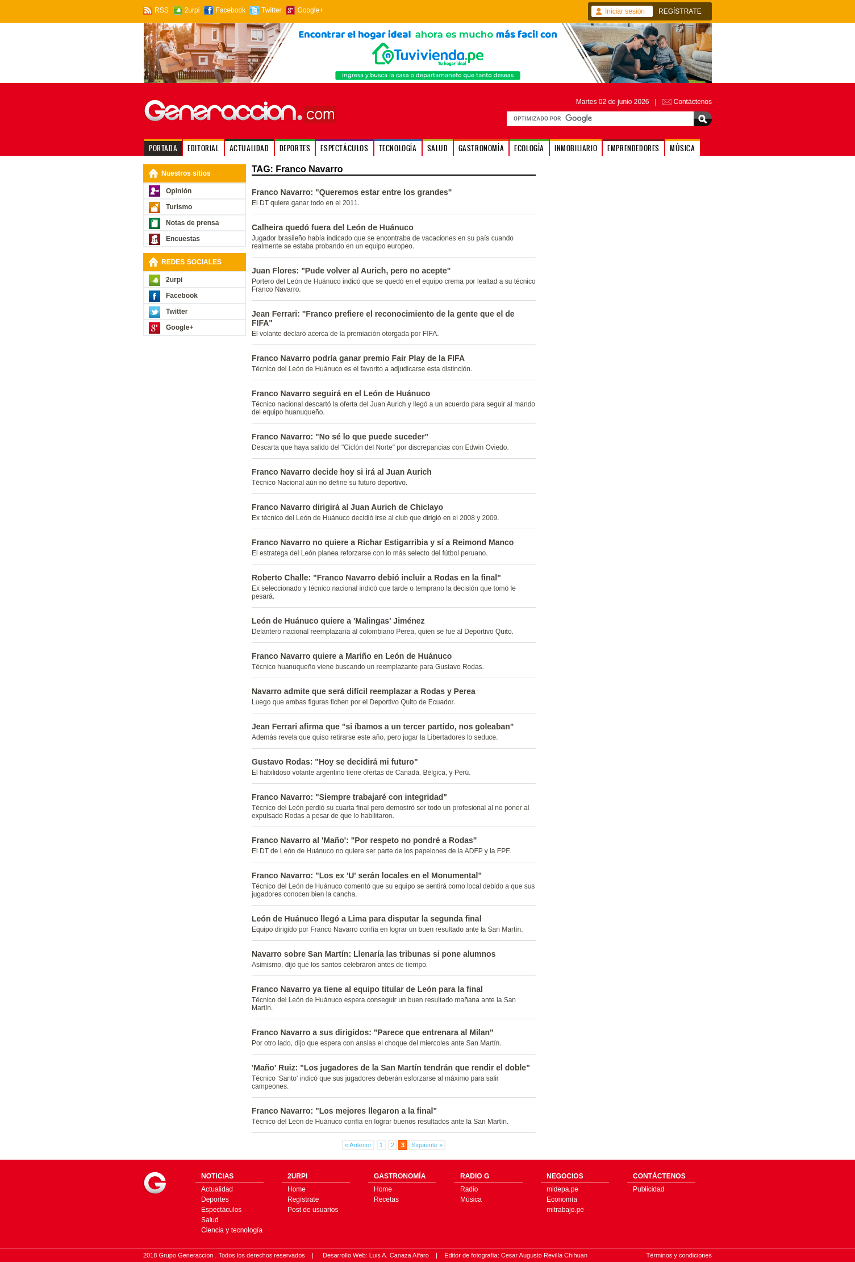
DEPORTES (295, 148)
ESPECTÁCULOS (344, 148)
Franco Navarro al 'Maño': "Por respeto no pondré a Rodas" (364, 840)
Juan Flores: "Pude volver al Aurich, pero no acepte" (351, 270)
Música (471, 1199)
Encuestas (183, 239)
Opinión (178, 191)
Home (296, 1189)
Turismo (179, 207)
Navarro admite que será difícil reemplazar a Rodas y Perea (364, 691)
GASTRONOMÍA (481, 148)
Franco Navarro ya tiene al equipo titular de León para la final (367, 989)
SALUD (437, 148)
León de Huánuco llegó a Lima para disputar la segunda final (367, 918)
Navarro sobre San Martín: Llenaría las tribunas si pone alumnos (373, 953)
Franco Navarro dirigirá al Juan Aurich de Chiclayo (347, 507)
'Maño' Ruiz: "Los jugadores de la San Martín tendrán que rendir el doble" (391, 1067)
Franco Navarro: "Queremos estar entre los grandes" (352, 192)
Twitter (271, 10)
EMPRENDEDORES (633, 148)
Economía (562, 1199)
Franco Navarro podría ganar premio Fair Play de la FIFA (358, 358)
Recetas (386, 1199)
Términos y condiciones (679, 1255)
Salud (210, 1220)
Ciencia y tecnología (231, 1230)
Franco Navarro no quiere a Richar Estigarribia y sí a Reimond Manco (383, 542)
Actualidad (217, 1189)
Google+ (310, 10)
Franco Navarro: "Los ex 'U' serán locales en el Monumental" (367, 875)
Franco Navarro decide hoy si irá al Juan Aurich (342, 471)
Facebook (230, 10)
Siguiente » (427, 1144)
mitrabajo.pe (565, 1210)
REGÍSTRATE (680, 11)
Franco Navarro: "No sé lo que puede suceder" (340, 436)
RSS (162, 10)
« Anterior (358, 1144)
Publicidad (648, 1189)
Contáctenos (693, 102)
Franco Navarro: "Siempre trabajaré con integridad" (349, 797)
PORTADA (163, 148)
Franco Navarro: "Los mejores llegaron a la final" (344, 1110)
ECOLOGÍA (529, 148)
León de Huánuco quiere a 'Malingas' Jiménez (338, 620)
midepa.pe (562, 1189)
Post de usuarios (312, 1210)
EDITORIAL (203, 148)
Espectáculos (221, 1210)
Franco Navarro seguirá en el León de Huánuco (341, 393)
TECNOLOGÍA (398, 148)
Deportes (215, 1199)
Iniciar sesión (625, 11)
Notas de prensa (192, 223)
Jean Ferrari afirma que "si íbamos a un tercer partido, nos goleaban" (383, 726)
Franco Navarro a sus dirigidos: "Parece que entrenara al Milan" (373, 1032)
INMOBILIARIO (575, 148)
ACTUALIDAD (249, 148)
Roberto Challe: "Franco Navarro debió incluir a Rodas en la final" (376, 577)
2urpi (192, 10)
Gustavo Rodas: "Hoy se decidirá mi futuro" (335, 761)
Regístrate (303, 1199)
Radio (469, 1189)
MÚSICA (682, 148)
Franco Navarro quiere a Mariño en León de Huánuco (352, 656)
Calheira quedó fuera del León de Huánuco (333, 227)
